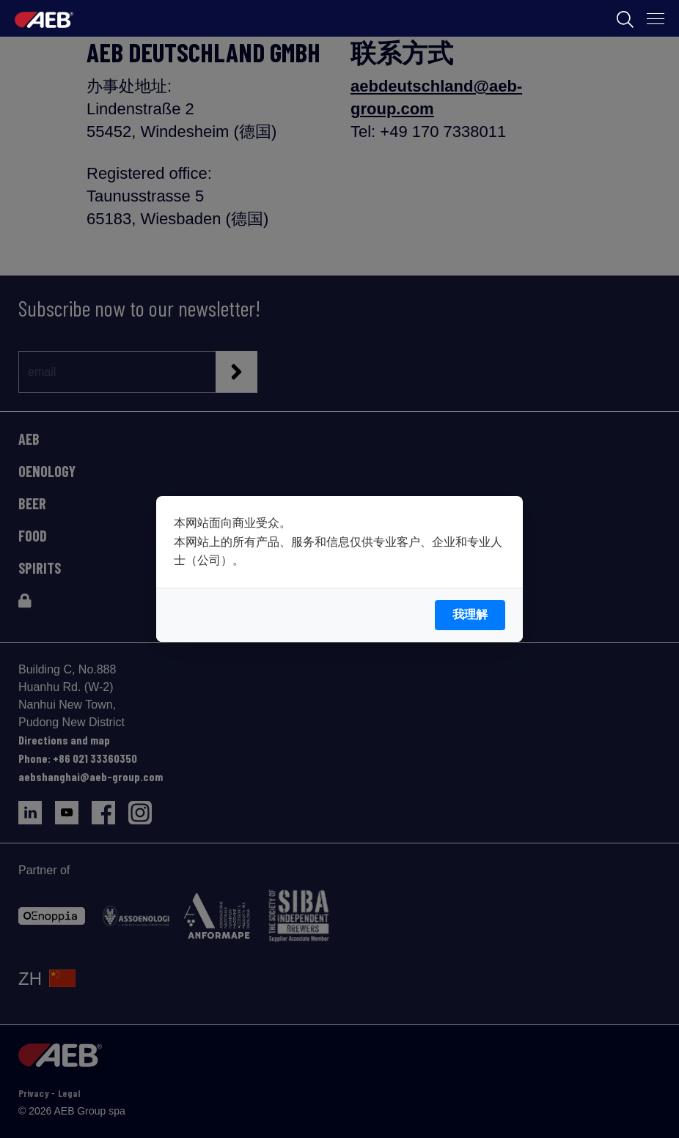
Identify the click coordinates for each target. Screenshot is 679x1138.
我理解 (470, 614)
